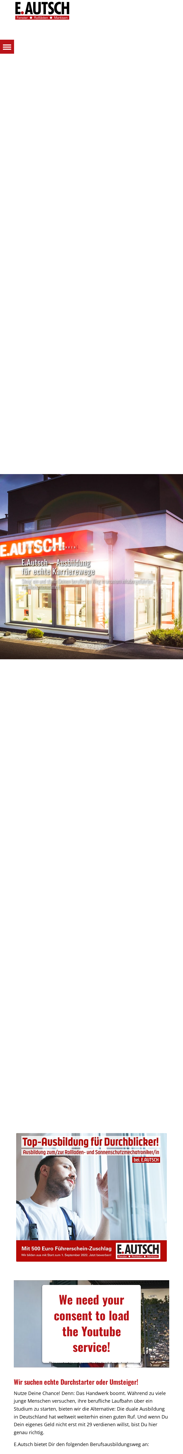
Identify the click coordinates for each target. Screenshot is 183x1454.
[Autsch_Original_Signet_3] (91, 10)
